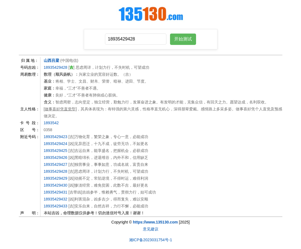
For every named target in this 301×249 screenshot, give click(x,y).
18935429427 (56, 164)
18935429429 (56, 178)
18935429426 (56, 157)
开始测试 (183, 39)
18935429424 (56, 143)
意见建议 (150, 229)
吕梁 (55, 60)
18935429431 (56, 192)
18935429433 (56, 206)
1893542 (51, 123)
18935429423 (56, 136)
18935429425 (56, 150)
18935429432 (56, 199)
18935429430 (56, 185)
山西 (48, 60)
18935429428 (56, 67)
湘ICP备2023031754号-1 (150, 240)
